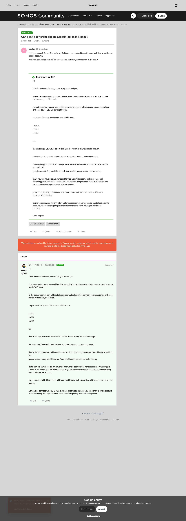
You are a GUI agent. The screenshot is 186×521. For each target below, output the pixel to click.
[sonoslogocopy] (93, 5)
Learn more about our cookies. (139, 503)
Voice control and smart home (42, 24)
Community (22, 24)
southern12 (33, 49)
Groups (99, 16)
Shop (9, 5)
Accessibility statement (109, 420)
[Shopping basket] (176, 5)
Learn (17, 5)
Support (26, 5)
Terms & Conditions (75, 420)
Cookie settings (91, 420)
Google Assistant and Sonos (69, 24)
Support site (110, 16)
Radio (35, 5)
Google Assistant (37, 224)
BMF (31, 265)
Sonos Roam (53, 224)
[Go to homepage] (41, 16)
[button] (145, 16)
